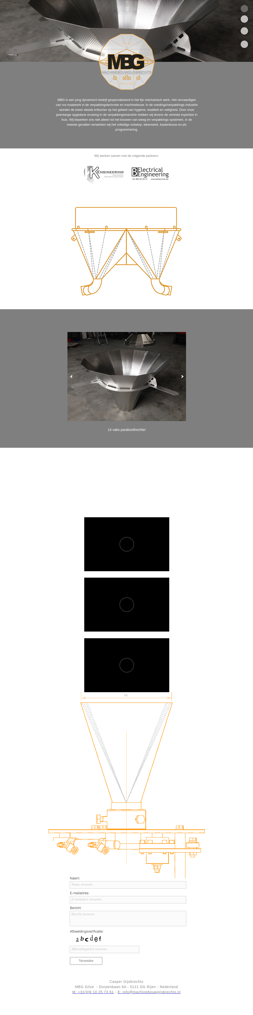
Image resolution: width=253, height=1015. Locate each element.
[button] (71, 376)
